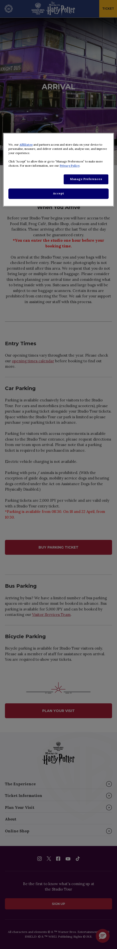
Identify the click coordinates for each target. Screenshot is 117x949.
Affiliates (26, 144)
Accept (58, 193)
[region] (58, 170)
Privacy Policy (69, 165)
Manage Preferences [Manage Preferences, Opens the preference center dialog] (86, 179)
